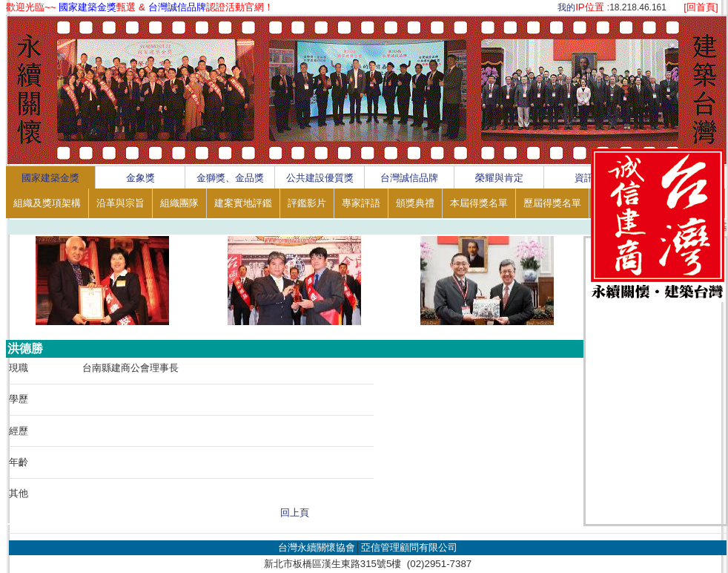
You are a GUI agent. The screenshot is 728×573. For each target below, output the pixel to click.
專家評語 (361, 203)
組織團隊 (179, 203)
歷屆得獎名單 (552, 203)
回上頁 (294, 512)
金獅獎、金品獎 (230, 177)
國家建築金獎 (50, 177)
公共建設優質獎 (320, 177)
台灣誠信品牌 (409, 177)
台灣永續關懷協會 (316, 547)
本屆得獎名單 (479, 203)
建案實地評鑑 (243, 203)
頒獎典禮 (415, 203)
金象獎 (140, 177)
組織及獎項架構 (47, 203)
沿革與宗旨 (120, 203)
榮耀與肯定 (499, 177)
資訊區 (589, 177)
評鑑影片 (307, 203)
